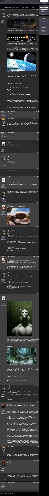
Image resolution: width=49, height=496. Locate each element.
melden (38, 116)
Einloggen (44, 11)
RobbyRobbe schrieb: (11, 161)
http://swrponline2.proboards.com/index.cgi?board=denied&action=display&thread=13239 (23, 364)
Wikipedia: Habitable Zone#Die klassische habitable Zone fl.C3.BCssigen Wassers (19, 286)
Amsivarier (2, 256)
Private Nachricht (3, 20)
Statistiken (25, 1)
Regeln (9, 493)
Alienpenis (2, 111)
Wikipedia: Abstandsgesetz (11, 288)
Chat (29, 1)
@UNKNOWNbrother (10, 113)
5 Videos (18, 7)
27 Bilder (14, 7)
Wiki (32, 1)
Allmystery (4, 1)
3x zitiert (35, 269)
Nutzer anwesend (44, 5)
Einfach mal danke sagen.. (44, 31)
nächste (37, 9)
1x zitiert (35, 152)
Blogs (18, 1)
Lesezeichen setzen (3, 22)
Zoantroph (2, 460)
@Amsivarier (8, 245)
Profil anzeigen (3, 19)
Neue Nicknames (44, 23)
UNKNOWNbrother (3, 118)
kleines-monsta (3, 482)
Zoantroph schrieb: (11, 449)
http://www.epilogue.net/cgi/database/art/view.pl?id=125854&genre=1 (17, 380)
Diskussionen (14, 1)
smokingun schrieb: (11, 230)
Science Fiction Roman (44, 21)
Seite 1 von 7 (3, 9)
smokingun (2, 176)
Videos (22, 1)
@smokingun (8, 281)
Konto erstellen (44, 14)
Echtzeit (10, 1)
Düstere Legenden (44, 19)
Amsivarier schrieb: (11, 247)
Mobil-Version (11, 493)
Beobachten (22, 7)
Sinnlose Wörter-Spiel (44, 25)
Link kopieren (2, 21)
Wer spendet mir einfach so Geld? (44, 28)
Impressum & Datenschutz (3, 493)
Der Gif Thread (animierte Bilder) (44, 33)
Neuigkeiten (36, 1)
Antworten (26, 7)
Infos (33, 7)
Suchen (31, 7)
